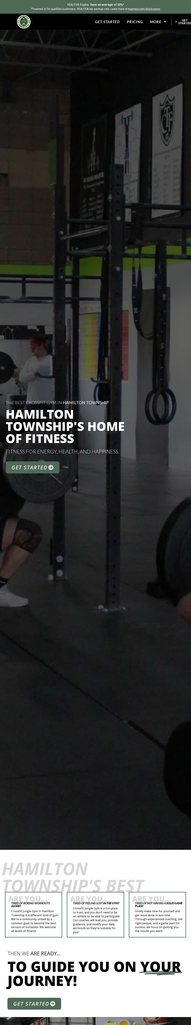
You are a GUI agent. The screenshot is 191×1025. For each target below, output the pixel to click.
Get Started (107, 21)
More (158, 21)
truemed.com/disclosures (144, 9)
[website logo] (24, 22)
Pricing (135, 21)
